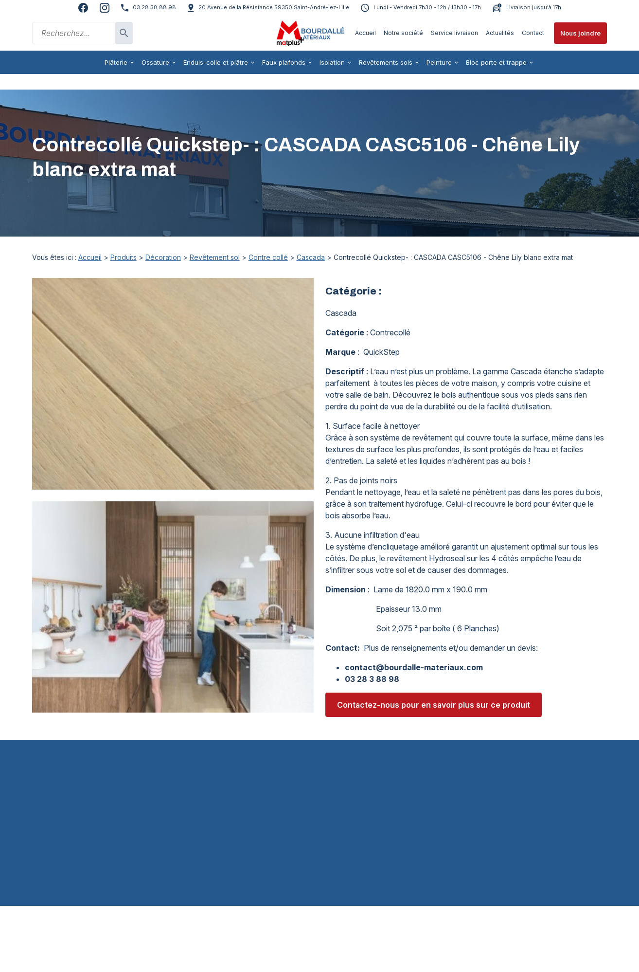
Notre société (403, 33)
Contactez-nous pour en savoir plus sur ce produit (433, 689)
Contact (533, 33)
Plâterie (116, 62)
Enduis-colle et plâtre (215, 62)
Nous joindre (580, 33)
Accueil (365, 33)
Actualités (500, 33)
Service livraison (454, 33)
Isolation (332, 62)
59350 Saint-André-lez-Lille (273, 7)
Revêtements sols (385, 62)
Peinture (439, 62)
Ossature (155, 62)
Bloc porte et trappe (496, 62)
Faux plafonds (283, 62)
